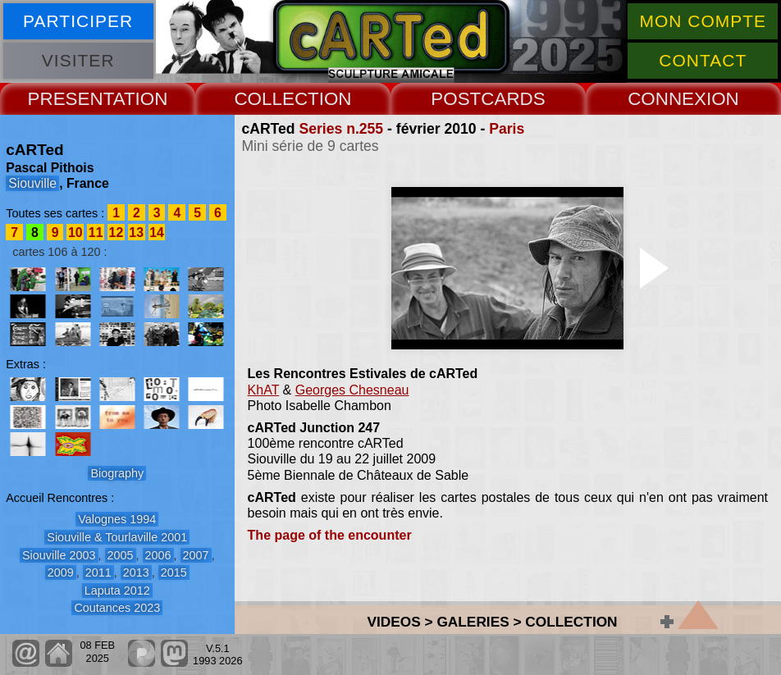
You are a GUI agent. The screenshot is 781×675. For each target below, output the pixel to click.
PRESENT (70, 99)
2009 (61, 572)
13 (136, 232)
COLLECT (276, 99)
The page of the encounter (330, 535)
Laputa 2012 (117, 590)
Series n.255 (341, 129)
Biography (117, 473)
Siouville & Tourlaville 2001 (117, 537)
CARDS (513, 99)
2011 (98, 572)
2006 (158, 555)
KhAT (264, 390)
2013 (136, 572)
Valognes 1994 (117, 519)
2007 (196, 555)
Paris (506, 129)
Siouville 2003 (59, 555)
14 (156, 232)
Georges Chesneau (352, 390)
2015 (174, 572)
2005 (120, 555)
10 (75, 232)
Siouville (32, 183)
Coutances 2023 (117, 607)
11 (96, 232)
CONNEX (667, 99)
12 (116, 232)
